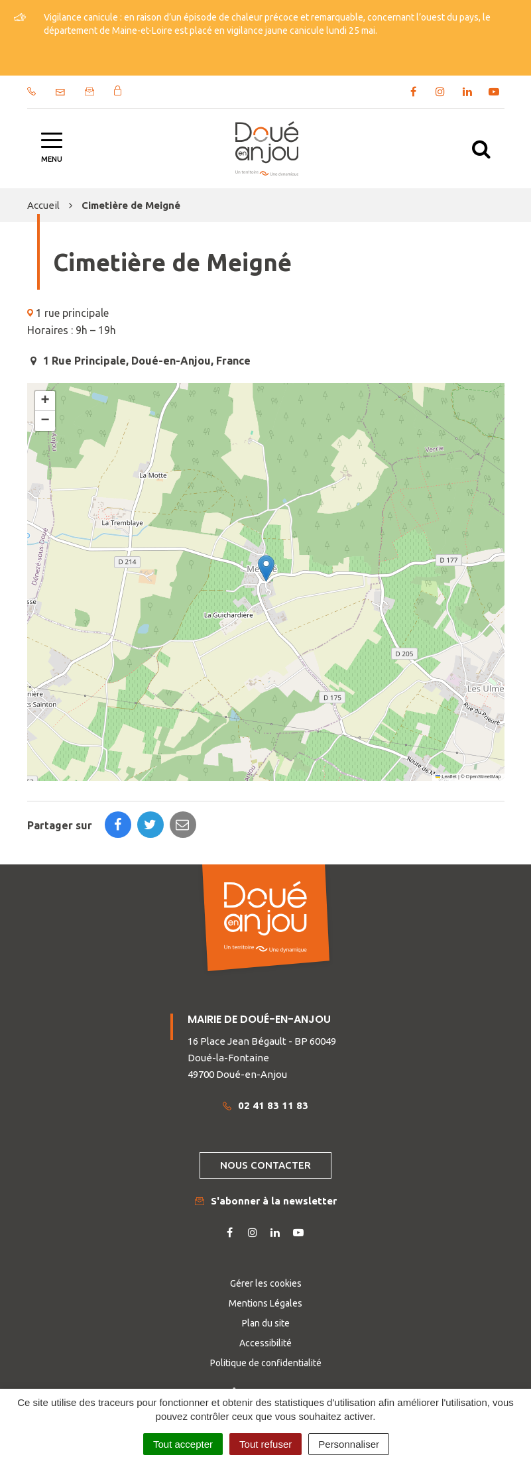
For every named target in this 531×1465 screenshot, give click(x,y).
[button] (266, 568)
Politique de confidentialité (266, 1363)
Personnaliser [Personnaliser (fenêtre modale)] (348, 1444)
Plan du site (266, 1323)
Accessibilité (265, 1343)
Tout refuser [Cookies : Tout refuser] (265, 1444)
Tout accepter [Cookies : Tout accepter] (183, 1444)
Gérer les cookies (266, 1283)
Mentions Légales (265, 1303)
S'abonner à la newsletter (266, 1200)
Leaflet (446, 777)
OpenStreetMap (483, 777)
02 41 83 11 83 (265, 1105)
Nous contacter (265, 1165)
